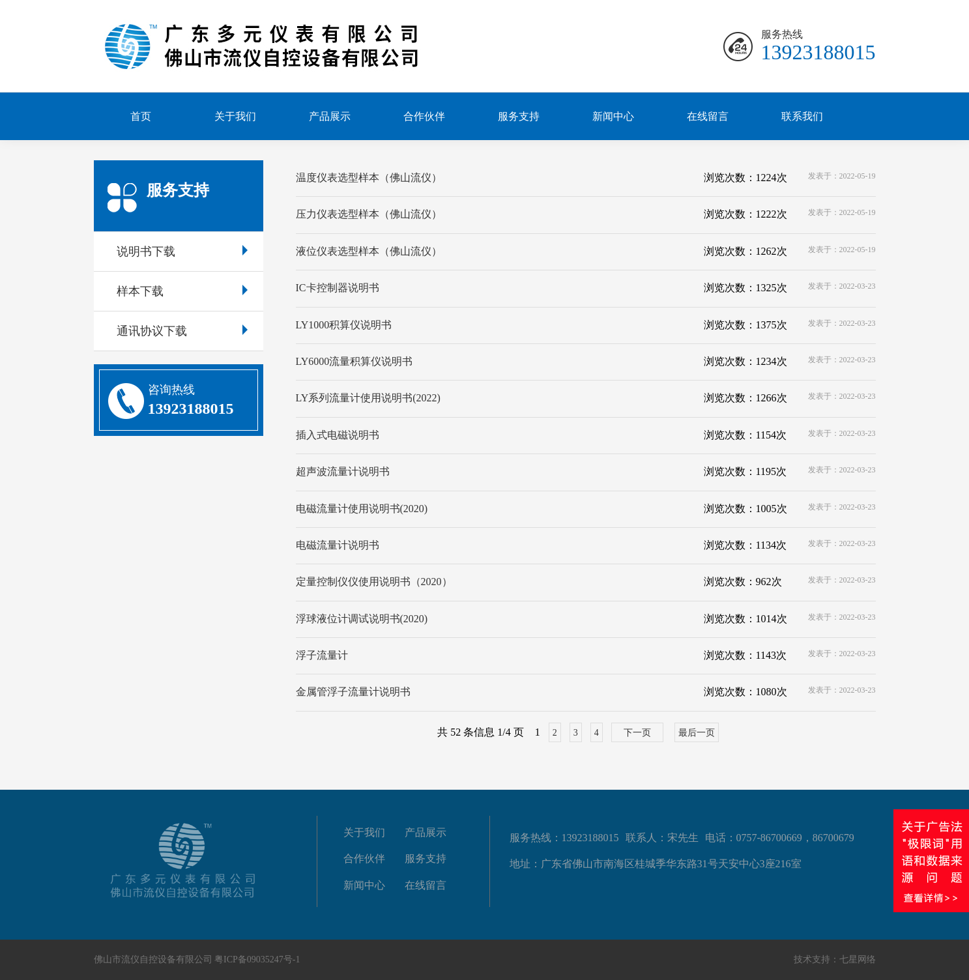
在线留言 (708, 116)
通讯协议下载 (182, 331)
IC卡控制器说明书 (337, 287)
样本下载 (182, 291)
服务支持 (519, 116)
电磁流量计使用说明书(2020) (362, 508)
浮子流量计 (322, 655)
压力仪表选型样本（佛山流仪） (369, 214)
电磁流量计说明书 (337, 545)
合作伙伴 (424, 116)
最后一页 (696, 733)
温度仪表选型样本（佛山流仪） (369, 177)
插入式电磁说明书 (337, 434)
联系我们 (802, 116)
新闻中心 (613, 116)
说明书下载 (182, 251)
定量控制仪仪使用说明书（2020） (374, 581)
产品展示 (330, 116)
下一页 (637, 733)
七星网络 (857, 959)
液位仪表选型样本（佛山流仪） (369, 251)
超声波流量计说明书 (343, 471)
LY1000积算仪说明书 (344, 324)
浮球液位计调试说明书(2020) (362, 618)
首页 (140, 116)
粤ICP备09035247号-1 (257, 959)
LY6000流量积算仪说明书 (354, 361)
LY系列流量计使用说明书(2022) (368, 397)
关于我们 (235, 116)
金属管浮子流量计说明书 (353, 691)
